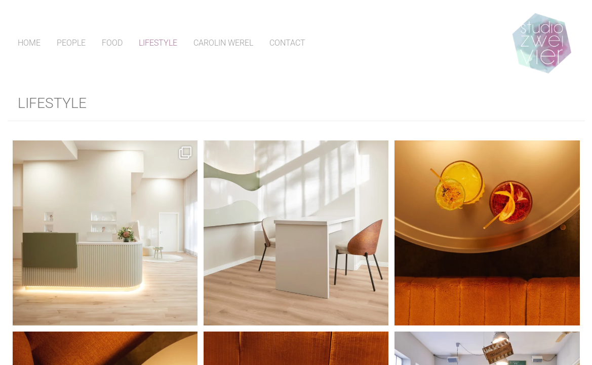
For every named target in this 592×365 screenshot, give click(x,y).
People (71, 43)
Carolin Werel (223, 43)
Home (29, 43)
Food (112, 43)
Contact (287, 43)
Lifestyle (158, 43)
